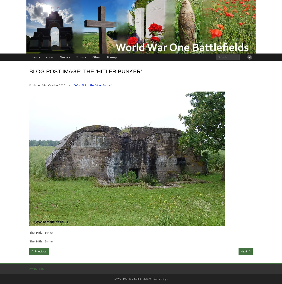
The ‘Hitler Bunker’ (101, 85)
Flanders (65, 57)
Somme (81, 57)
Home (36, 57)
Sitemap (112, 57)
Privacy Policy (36, 268)
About (50, 57)
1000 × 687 (79, 85)
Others (96, 57)
